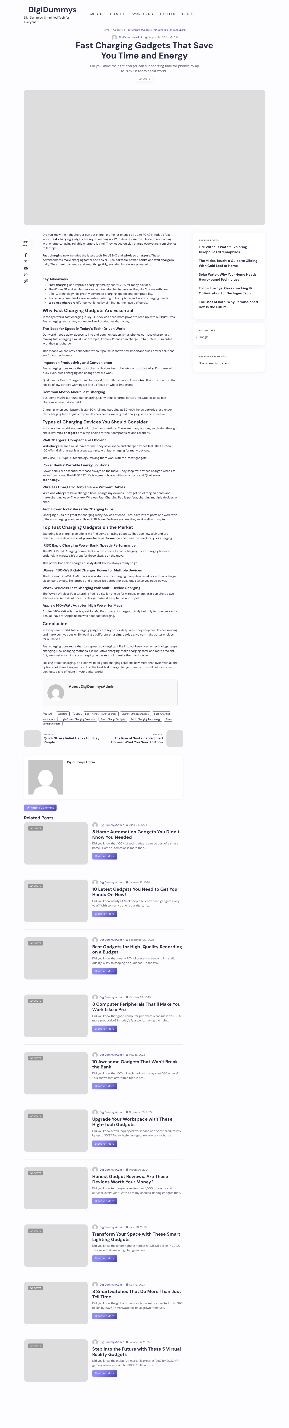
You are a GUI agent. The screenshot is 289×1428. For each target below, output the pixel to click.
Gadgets (96, 14)
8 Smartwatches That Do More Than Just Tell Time (136, 1294)
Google (203, 337)
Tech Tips (167, 14)
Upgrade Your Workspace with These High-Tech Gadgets (132, 1121)
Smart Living (142, 14)
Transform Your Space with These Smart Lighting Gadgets (136, 1236)
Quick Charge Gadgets (113, 719)
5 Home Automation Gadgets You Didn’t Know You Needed (135, 834)
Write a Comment (40, 808)
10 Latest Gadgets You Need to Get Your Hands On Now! (135, 891)
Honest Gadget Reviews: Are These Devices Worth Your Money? (130, 1179)
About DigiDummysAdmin (91, 686)
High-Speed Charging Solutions (78, 719)
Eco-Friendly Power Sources (101, 713)
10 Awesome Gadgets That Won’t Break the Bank (135, 1064)
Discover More (104, 856)
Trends (188, 14)
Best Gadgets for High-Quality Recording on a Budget (137, 949)
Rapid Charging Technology (145, 719)
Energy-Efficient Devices (135, 713)
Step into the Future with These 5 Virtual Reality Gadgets (136, 1351)
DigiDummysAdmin (128, 37)
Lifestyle (117, 14)
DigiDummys (52, 9)
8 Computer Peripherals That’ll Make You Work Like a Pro (136, 1006)
